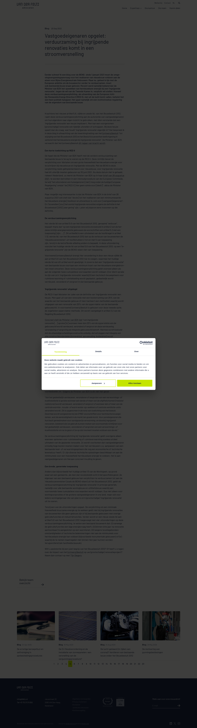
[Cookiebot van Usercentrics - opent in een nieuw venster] (141, 343)
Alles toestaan (134, 383)
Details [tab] (98, 351)
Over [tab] (136, 351)
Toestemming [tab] (60, 352)
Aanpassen (98, 383)
